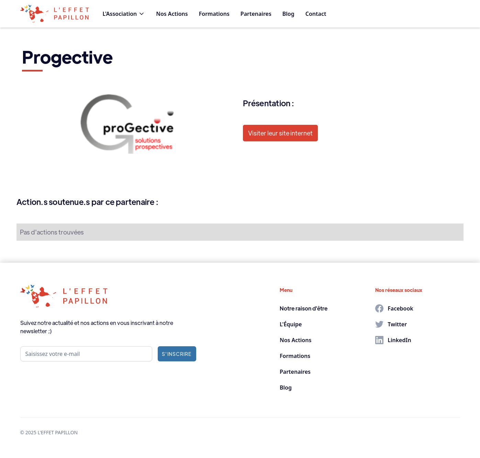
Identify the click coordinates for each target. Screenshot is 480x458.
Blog (288, 14)
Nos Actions (172, 14)
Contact (315, 14)
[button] (124, 13)
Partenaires (256, 14)
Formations (214, 14)
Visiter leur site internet (280, 133)
